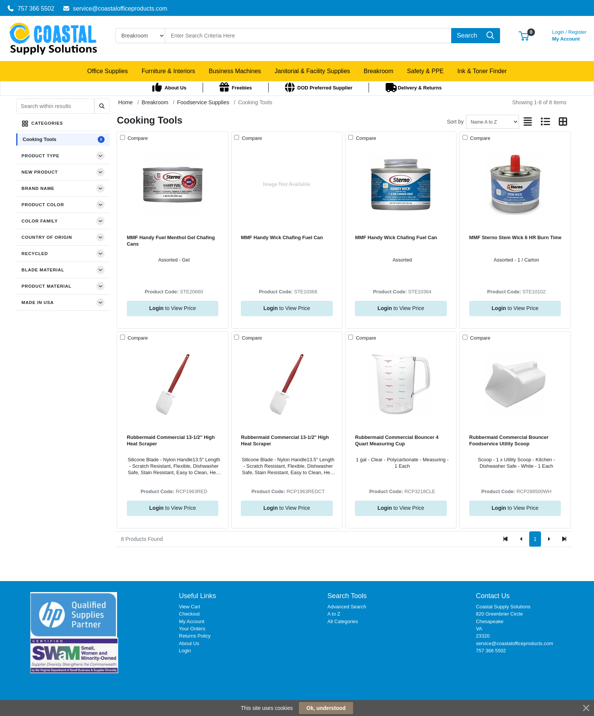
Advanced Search (346, 606)
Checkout (189, 614)
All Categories (342, 621)
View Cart (189, 606)
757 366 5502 (31, 8)
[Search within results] (55, 106)
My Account (569, 35)
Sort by (455, 122)
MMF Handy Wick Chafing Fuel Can (282, 237)
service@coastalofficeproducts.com (115, 8)
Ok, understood (325, 708)
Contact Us (493, 596)
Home (125, 102)
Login (185, 650)
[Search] (308, 35)
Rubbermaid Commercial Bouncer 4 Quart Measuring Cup (396, 440)
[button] (524, 35)
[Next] (548, 539)
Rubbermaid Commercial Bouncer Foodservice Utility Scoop (509, 440)
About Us (189, 643)
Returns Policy (195, 636)
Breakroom (155, 102)
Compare (137, 138)
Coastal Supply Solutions (503, 606)
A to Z (333, 614)
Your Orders (192, 628)
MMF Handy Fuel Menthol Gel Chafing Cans (171, 241)
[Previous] (521, 539)
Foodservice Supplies (203, 102)
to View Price (172, 308)
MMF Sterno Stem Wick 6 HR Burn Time (515, 237)
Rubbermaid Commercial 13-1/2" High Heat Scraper (171, 440)
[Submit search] (102, 106)
